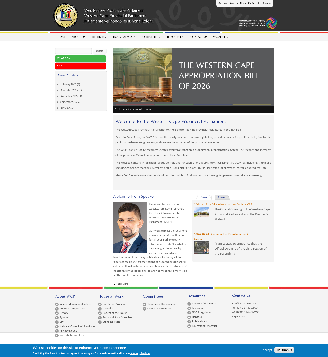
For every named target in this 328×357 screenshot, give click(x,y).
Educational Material (204, 325)
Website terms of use (72, 335)
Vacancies (220, 36)
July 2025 (65, 108)
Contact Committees (159, 308)
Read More (122, 284)
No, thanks (284, 351)
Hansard (197, 317)
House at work (124, 38)
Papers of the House (115, 312)
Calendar (223, 3)
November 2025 (69, 96)
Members (99, 38)
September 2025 (69, 102)
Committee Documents (161, 304)
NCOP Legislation (202, 312)
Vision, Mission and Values (75, 304)
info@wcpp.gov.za (244, 303)
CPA (62, 321)
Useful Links (254, 3)
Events (221, 197)
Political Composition (72, 308)
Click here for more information (133, 109)
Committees (151, 38)
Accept (267, 351)
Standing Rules (111, 321)
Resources (175, 38)
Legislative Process (114, 304)
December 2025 (69, 90)
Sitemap (267, 3)
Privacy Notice (68, 330)
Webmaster (254, 175)
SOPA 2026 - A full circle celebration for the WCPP (223, 204)
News (243, 3)
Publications (199, 321)
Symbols (65, 317)
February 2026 (68, 84)
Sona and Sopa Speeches (117, 317)
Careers (234, 3)
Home (62, 36)
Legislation (198, 308)
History (64, 312)
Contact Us (199, 36)
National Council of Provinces (77, 326)
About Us (78, 38)
